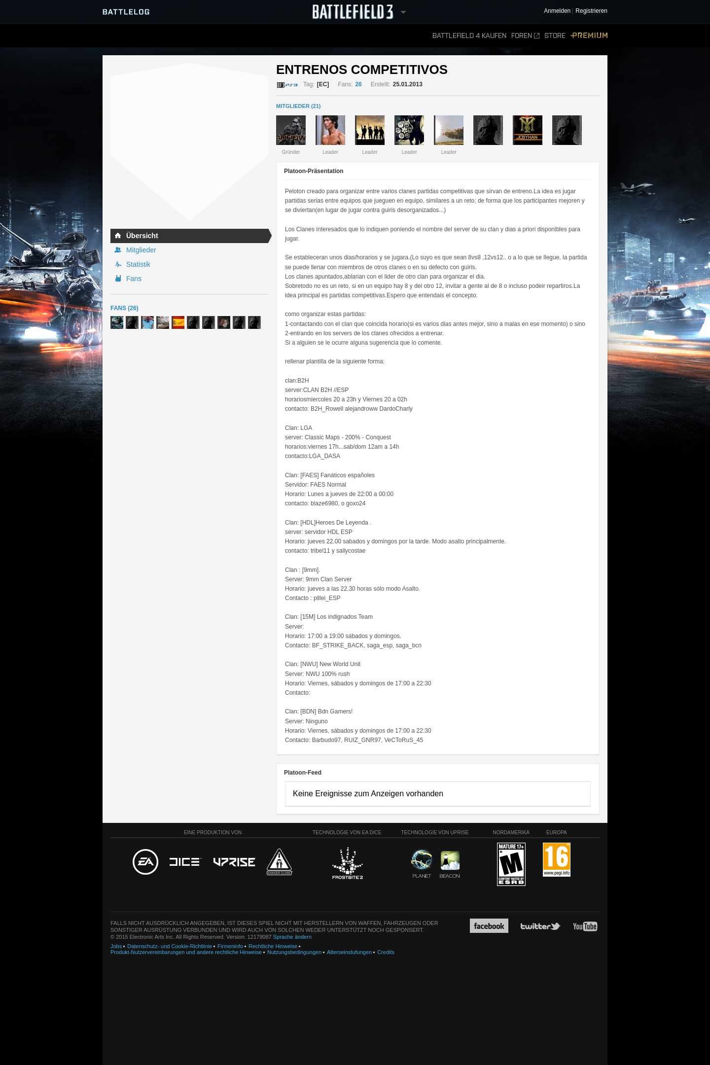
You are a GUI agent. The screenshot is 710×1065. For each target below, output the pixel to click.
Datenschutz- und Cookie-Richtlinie (169, 946)
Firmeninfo (230, 946)
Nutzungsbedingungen (294, 952)
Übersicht (142, 236)
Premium (588, 35)
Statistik (138, 264)
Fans (134, 279)
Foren (525, 36)
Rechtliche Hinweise (272, 946)
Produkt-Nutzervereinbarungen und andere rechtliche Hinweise (186, 952)
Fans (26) (124, 308)
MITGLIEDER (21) (298, 106)
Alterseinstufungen (349, 952)
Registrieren (591, 11)
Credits (385, 952)
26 (358, 84)
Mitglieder (141, 250)
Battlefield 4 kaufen (469, 36)
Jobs (116, 946)
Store (555, 36)
